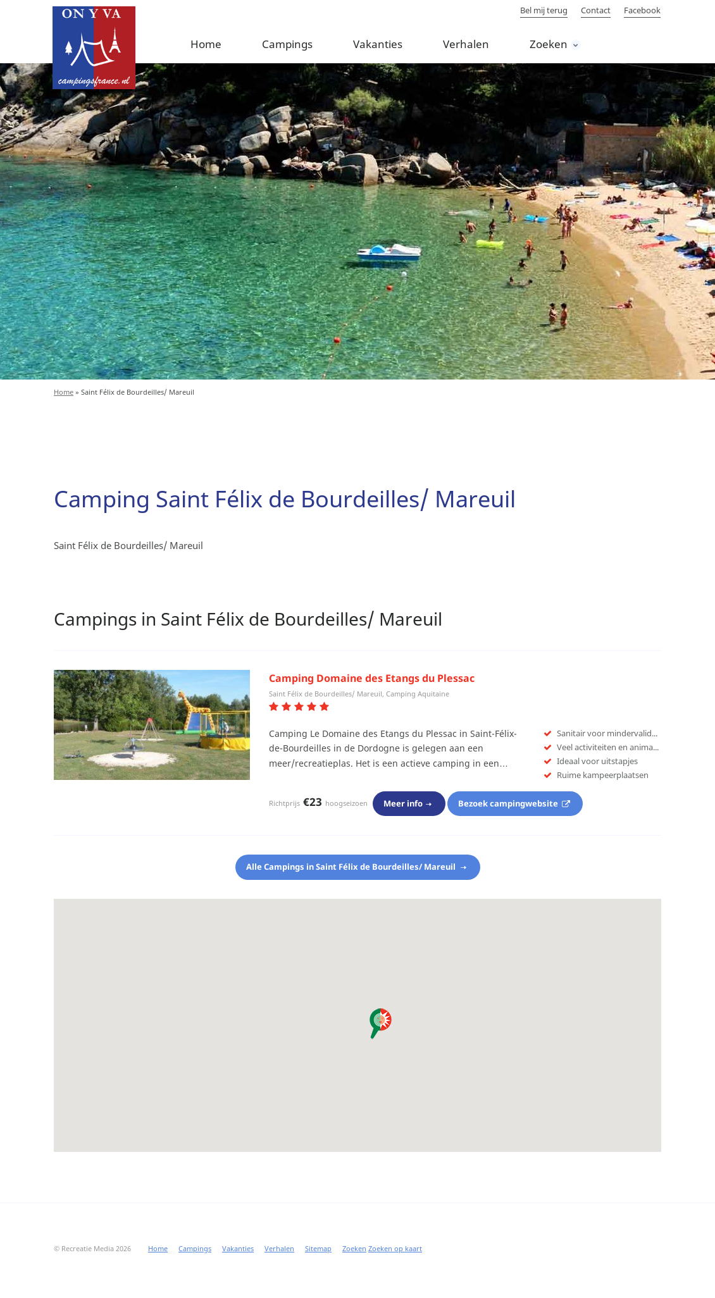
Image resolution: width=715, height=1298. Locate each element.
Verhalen (466, 44)
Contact (596, 10)
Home (205, 44)
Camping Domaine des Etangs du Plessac (372, 678)
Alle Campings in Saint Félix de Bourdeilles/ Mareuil (351, 866)
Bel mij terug (544, 10)
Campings (287, 44)
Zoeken (549, 44)
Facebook (642, 10)
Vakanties (377, 44)
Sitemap (318, 1248)
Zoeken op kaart (395, 1248)
